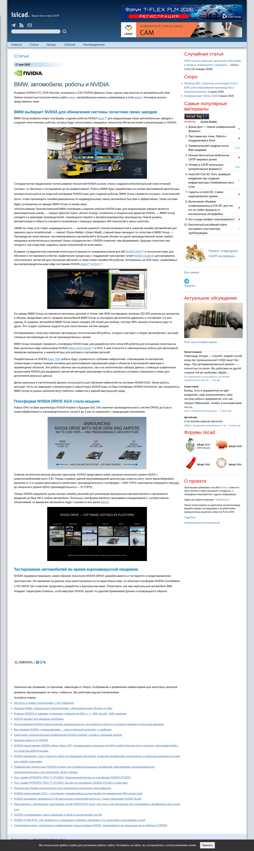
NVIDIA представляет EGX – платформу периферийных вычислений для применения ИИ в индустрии (78, 793)
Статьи (34, 44)
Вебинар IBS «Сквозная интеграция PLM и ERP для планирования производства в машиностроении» (211, 87)
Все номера (191, 272)
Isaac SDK (54, 359)
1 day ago (215, 380)
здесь (71, 97)
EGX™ (98, 264)
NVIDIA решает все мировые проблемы (39, 719)
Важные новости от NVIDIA (31, 740)
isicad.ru (225, 487)
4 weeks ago (225, 411)
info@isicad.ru (223, 499)
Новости (16, 44)
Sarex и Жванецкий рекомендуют (201, 411)
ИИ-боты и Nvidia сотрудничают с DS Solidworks (44, 703)
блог (105, 502)
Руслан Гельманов (193, 352)
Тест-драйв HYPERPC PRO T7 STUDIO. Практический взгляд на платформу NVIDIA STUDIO (72, 777)
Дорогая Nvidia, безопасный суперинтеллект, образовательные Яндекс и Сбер (63, 708)
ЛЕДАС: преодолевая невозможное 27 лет (205, 425)
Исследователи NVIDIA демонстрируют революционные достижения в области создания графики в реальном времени (89, 724)
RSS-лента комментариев (200, 342)
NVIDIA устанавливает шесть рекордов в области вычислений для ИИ (58, 814)
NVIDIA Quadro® (144, 255)
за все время (208, 121)
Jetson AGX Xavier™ (81, 348)
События (69, 44)
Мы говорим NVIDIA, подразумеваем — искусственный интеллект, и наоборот (63, 729)
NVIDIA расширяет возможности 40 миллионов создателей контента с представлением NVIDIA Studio (77, 798)
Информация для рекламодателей (202, 522)
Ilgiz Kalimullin (190, 417)
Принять (207, 845)
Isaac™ (102, 118)
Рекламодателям (94, 44)
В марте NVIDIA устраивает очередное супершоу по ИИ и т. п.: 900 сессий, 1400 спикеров (70, 713)
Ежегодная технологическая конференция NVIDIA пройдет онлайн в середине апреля (68, 735)
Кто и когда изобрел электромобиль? (211, 219)
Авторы (51, 44)
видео (138, 97)
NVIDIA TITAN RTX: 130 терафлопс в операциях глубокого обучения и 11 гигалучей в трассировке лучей (79, 820)
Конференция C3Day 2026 (200, 95)
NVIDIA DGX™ (135, 251)
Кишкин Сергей (191, 386)
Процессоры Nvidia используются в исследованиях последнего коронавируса (62, 788)
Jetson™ (85, 264)
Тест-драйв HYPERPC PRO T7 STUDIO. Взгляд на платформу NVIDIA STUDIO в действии (70, 782)
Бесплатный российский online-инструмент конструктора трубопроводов (208, 229)
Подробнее (190, 517)
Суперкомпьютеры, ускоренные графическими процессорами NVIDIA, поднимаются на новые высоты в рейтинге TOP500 (90, 825)
